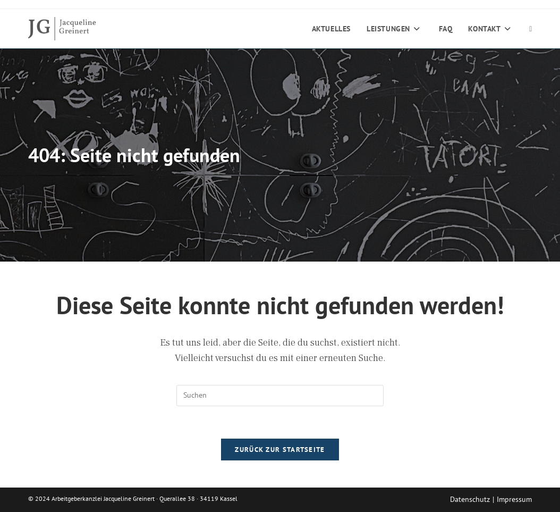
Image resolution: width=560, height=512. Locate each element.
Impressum (514, 499)
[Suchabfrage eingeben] (280, 395)
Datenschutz (470, 499)
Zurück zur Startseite (280, 449)
